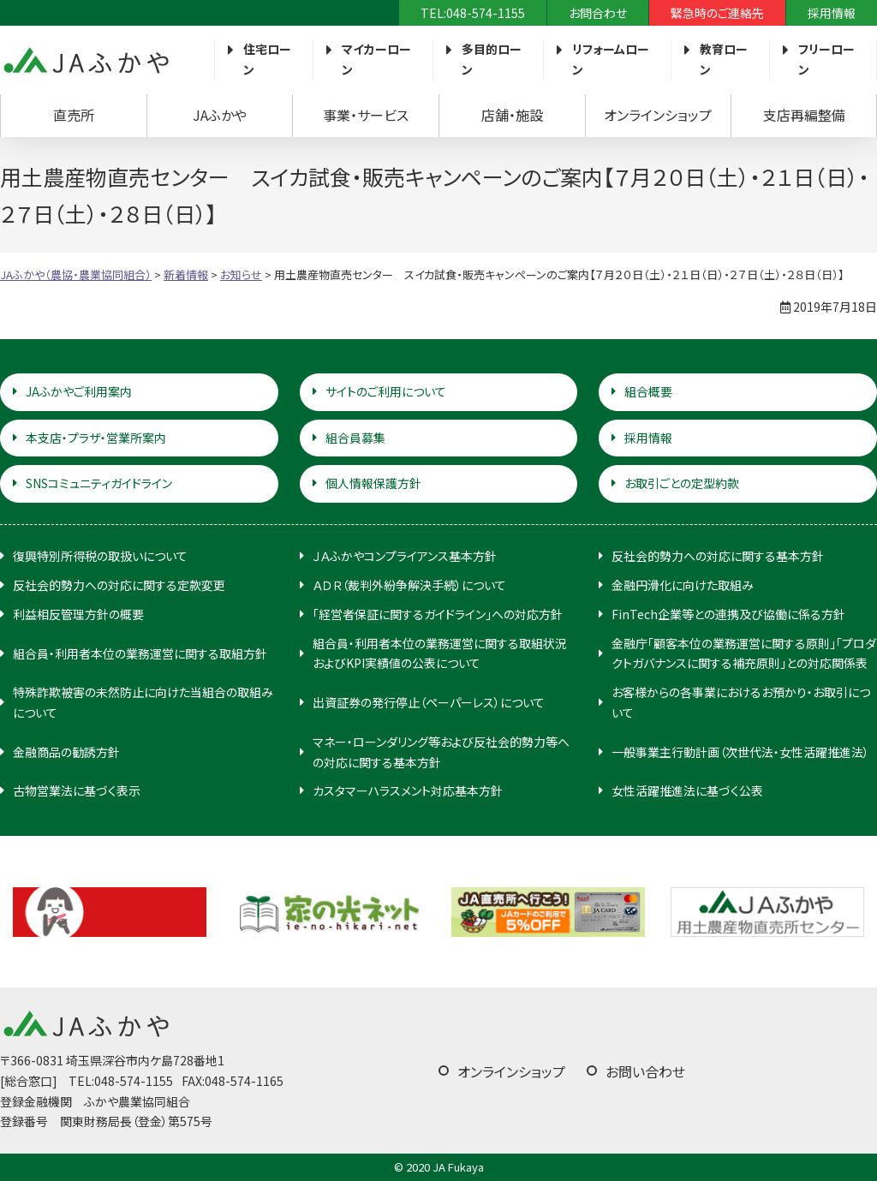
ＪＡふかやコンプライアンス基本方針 (405, 555)
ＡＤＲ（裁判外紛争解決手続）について (409, 584)
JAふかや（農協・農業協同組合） (85, 60)
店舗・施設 (512, 114)
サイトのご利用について (385, 391)
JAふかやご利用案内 (79, 391)
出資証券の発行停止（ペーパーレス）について (429, 702)
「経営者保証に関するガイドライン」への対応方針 (438, 614)
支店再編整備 (804, 114)
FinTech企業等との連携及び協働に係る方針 (728, 614)
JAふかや (220, 114)
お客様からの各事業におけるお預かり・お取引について (741, 702)
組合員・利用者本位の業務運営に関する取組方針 (140, 653)
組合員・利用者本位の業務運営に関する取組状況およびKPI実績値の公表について (440, 653)
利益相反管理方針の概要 (78, 614)
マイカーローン (376, 59)
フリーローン (826, 59)
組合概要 (648, 391)
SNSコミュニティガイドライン (99, 483)
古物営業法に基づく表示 (76, 790)
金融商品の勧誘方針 (66, 751)
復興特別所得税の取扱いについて (100, 555)
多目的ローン (492, 59)
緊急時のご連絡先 (717, 12)
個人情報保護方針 (373, 483)
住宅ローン (267, 59)
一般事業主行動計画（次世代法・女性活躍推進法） (740, 751)
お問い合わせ (645, 1071)
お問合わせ (598, 12)
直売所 (73, 114)
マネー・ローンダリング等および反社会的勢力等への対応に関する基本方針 (441, 752)
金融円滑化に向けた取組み (683, 584)
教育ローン (724, 59)
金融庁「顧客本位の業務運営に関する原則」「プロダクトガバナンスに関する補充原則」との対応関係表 (744, 653)
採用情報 (832, 12)
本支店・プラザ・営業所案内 (96, 437)
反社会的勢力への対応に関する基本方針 (718, 555)
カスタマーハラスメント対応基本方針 (408, 790)
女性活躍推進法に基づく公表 (687, 790)
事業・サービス (366, 114)
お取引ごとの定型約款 (681, 483)
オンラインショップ (658, 114)
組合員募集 (355, 437)
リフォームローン (610, 59)
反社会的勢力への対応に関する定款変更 (119, 584)
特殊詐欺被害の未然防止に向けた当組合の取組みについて (143, 702)
